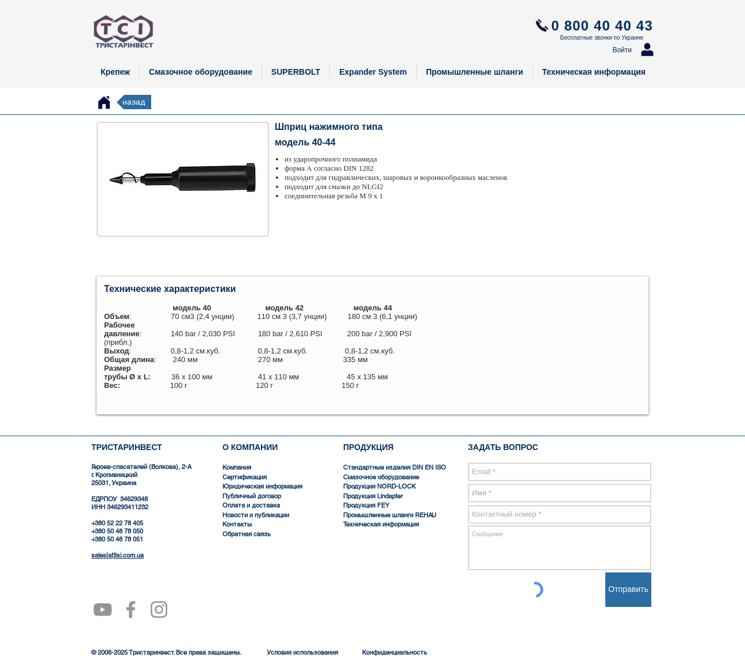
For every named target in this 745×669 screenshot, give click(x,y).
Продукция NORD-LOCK (379, 486)
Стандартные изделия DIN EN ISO (395, 467)
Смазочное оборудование (381, 477)
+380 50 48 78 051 (117, 539)
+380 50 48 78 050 (117, 531)
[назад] (134, 102)
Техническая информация (381, 524)
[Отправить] (628, 589)
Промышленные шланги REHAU (389, 515)
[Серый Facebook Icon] (131, 609)
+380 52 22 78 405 (117, 523)
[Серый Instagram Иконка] (159, 609)
